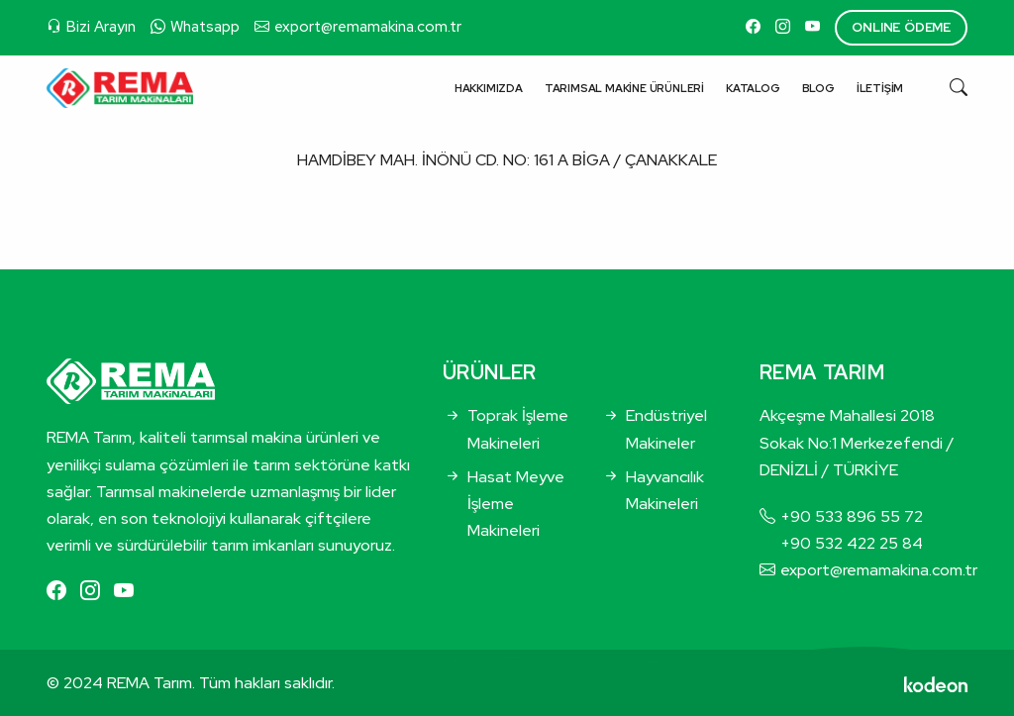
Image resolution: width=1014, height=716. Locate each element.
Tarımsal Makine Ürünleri (624, 88)
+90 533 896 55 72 (851, 516)
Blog (818, 88)
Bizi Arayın (101, 27)
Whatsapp (205, 27)
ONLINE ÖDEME (901, 27)
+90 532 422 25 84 (851, 543)
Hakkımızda (489, 88)
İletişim (880, 88)
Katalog (753, 88)
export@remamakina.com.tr (367, 27)
